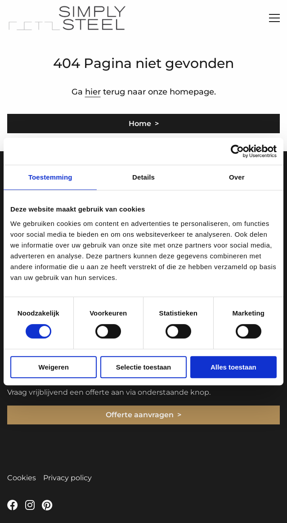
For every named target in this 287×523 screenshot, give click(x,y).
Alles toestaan (233, 367)
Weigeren (54, 367)
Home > (144, 123)
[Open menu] (271, 18)
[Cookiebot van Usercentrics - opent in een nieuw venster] (237, 151)
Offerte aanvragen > (143, 414)
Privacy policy (67, 477)
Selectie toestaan (143, 367)
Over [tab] (237, 177)
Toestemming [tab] (50, 177)
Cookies (21, 477)
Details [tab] (143, 177)
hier (93, 92)
